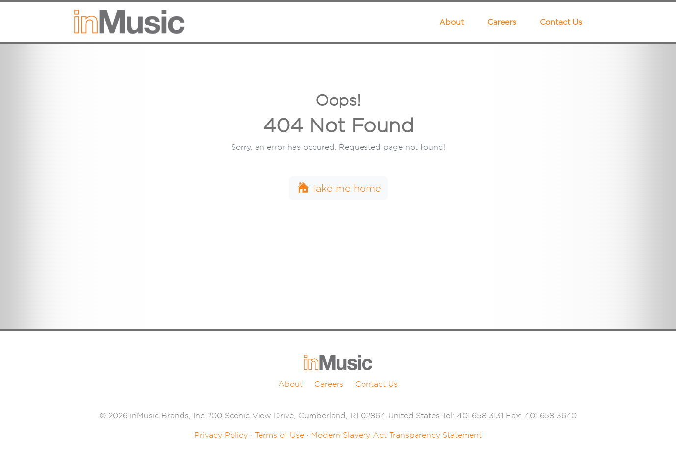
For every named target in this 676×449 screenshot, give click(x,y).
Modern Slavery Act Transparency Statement (396, 435)
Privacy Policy (221, 435)
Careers (501, 22)
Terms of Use (279, 435)
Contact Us (561, 22)
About (451, 22)
